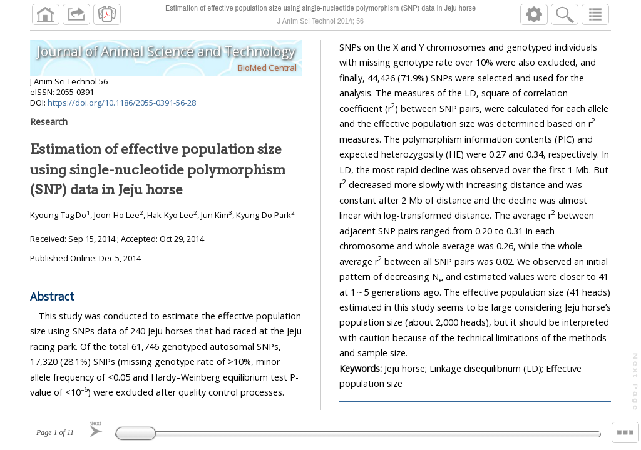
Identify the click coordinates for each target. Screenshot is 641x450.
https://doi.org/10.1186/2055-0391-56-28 (122, 102)
